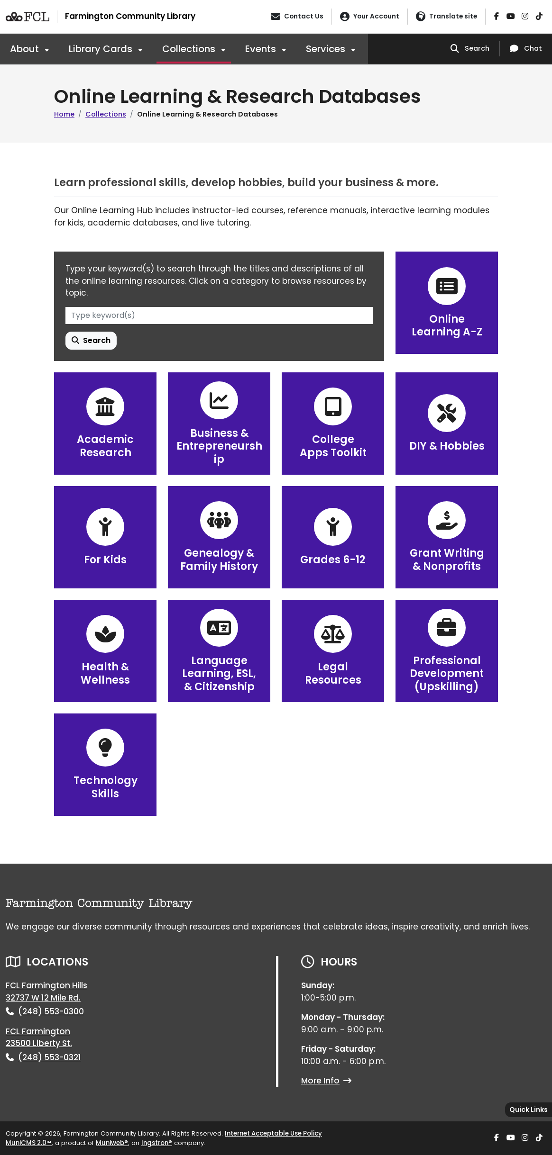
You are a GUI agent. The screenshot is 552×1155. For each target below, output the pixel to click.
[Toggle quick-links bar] (528, 1109)
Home (64, 114)
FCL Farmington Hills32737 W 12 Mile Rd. (46, 991)
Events (261, 48)
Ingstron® (156, 1142)
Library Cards (102, 48)
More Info (326, 1080)
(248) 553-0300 (51, 1011)
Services (327, 48)
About (25, 48)
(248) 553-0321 (49, 1057)
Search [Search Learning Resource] (91, 340)
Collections (190, 48)
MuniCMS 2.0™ (29, 1142)
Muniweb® (112, 1142)
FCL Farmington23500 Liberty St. (39, 1037)
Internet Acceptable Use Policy (273, 1133)
